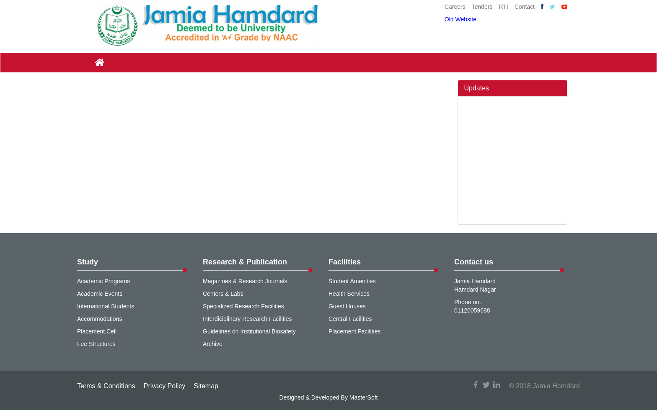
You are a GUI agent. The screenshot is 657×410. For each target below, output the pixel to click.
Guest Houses (347, 306)
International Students (105, 306)
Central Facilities (350, 318)
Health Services (349, 293)
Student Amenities (352, 281)
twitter (486, 384)
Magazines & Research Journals (245, 281)
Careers (455, 6)
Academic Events (99, 293)
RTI (503, 6)
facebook (475, 384)
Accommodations (99, 318)
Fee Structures (96, 344)
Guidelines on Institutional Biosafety (249, 331)
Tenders (482, 6)
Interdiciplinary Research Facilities (247, 318)
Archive (212, 344)
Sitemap (206, 386)
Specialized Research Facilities (243, 306)
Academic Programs (103, 281)
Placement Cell (96, 331)
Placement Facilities (354, 331)
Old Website (460, 19)
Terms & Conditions (106, 386)
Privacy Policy (165, 386)
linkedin (496, 384)
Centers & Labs (223, 293)
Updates (476, 88)
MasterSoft (363, 397)
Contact (525, 6)
